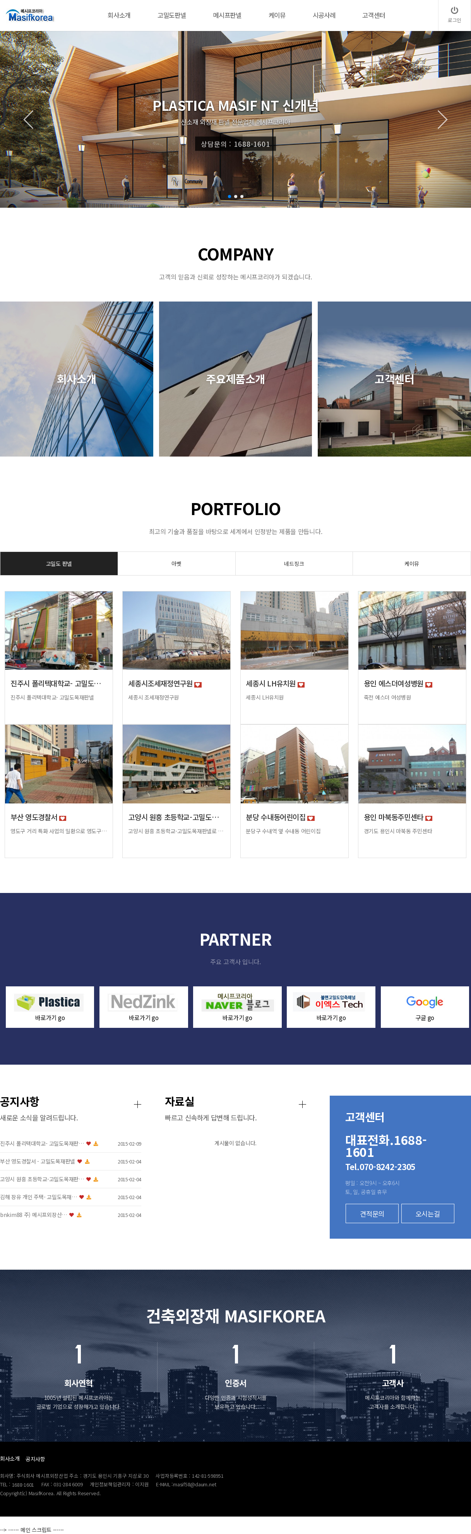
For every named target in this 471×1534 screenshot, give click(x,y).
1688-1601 (23, 1484)
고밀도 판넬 (59, 563)
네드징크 (294, 563)
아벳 (176, 563)
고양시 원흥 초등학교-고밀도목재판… (147, 1179)
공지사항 (35, 1459)
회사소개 (10, 1458)
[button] (229, 196)
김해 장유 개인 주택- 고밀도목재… (143, 1197)
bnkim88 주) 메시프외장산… (138, 1215)
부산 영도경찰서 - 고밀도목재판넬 (142, 1161)
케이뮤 (411, 563)
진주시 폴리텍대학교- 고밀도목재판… (147, 1143)
